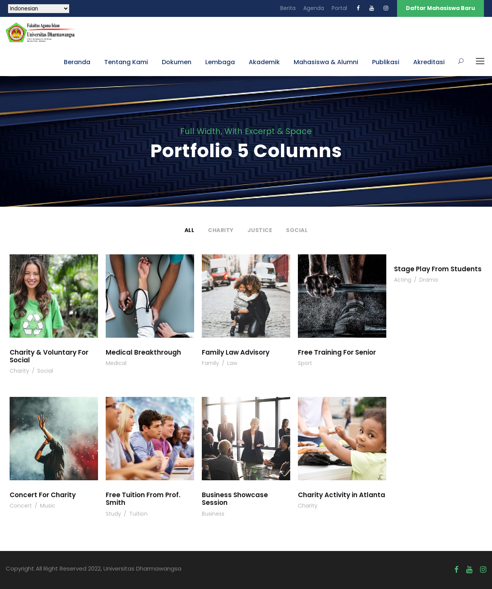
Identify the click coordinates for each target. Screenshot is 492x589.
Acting (402, 280)
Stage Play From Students (438, 269)
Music (47, 505)
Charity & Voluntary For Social (49, 356)
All (189, 230)
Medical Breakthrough (143, 352)
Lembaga (220, 62)
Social (297, 230)
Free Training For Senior (337, 352)
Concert (21, 505)
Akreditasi (429, 62)
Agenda (313, 8)
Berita (288, 8)
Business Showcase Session (235, 498)
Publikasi (385, 62)
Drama (428, 280)
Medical (116, 363)
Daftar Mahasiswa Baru (440, 8)
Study (113, 514)
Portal (339, 8)
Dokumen (176, 62)
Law (232, 363)
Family (210, 363)
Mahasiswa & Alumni (326, 62)
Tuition (138, 514)
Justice (260, 230)
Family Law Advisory (235, 352)
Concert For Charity (43, 494)
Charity (221, 230)
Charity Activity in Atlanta (341, 494)
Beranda (77, 62)
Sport (305, 363)
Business (213, 514)
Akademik (264, 62)
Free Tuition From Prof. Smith (143, 498)
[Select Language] (38, 8)
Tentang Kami (126, 62)
